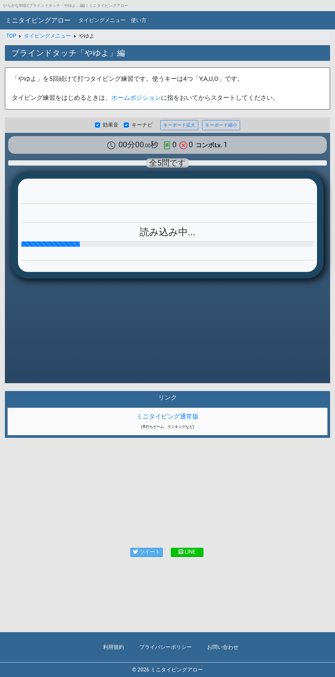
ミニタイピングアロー (38, 20)
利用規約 (113, 647)
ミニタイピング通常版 (167, 416)
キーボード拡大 (179, 125)
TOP (11, 36)
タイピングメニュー (102, 20)
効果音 (110, 125)
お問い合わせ (222, 647)
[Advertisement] (167, 491)
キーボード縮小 (221, 125)
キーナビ (142, 125)
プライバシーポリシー (165, 647)
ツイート (146, 552)
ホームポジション (136, 97)
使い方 (139, 20)
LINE (187, 552)
